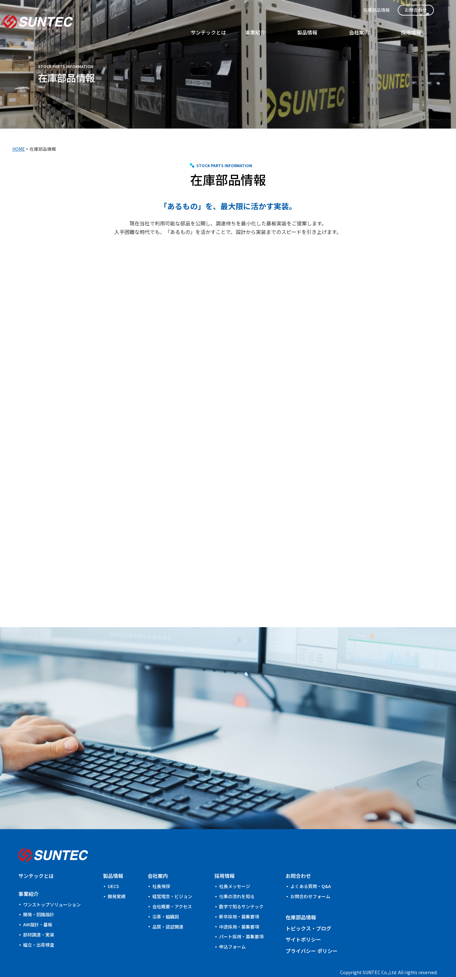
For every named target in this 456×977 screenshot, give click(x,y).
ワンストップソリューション (52, 894)
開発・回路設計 (38, 904)
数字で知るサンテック (241, 896)
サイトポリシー (303, 929)
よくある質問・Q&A (310, 876)
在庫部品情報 (394, 10)
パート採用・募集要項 (241, 926)
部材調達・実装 (38, 924)
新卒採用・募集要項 (239, 906)
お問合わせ (430, 10)
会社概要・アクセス (172, 896)
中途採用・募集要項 (239, 916)
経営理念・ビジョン (172, 886)
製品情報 (372, 24)
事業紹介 (339, 24)
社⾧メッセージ (234, 876)
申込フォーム (232, 936)
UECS (113, 876)
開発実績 (116, 886)
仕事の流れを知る (237, 886)
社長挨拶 (161, 876)
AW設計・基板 (37, 914)
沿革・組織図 (165, 906)
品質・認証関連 (167, 916)
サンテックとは (298, 24)
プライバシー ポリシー (312, 940)
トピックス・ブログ (308, 918)
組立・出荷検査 (38, 934)
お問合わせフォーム (310, 886)
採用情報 (438, 24)
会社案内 (405, 24)
